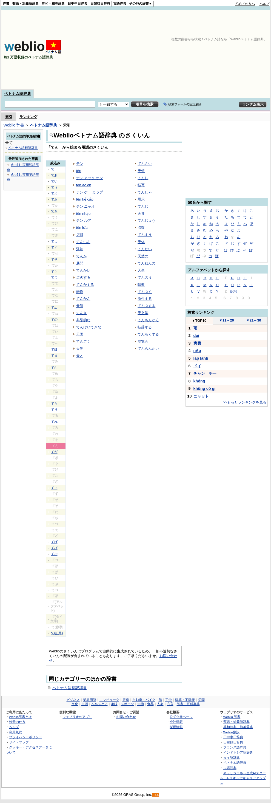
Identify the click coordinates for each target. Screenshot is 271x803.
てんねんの (146, 263)
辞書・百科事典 (188, 704)
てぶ (54, 554)
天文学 (143, 313)
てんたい (145, 249)
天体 (141, 242)
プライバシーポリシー (25, 737)
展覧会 (143, 341)
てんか (81, 256)
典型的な (83, 320)
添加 (79, 249)
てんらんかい (148, 348)
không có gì (204, 388)
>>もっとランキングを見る (244, 402)
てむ (54, 368)
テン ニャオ (85, 206)
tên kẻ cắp (84, 199)
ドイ (197, 366)
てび (54, 548)
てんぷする (146, 306)
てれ (54, 422)
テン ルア (84, 220)
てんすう (145, 235)
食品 (150, 704)
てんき (81, 313)
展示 (141, 199)
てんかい (83, 270)
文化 (75, 704)
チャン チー (204, 373)
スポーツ (127, 704)
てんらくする (148, 334)
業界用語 (89, 699)
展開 (79, 263)
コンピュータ (109, 699)
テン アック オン (89, 178)
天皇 (141, 270)
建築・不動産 (185, 699)
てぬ (54, 307)
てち (54, 272)
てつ (54, 277)
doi (196, 335)
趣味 (114, 704)
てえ (54, 193)
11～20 (226, 320)
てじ (54, 488)
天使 (141, 171)
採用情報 (176, 727)
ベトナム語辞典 (17, 93)
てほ (54, 349)
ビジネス (73, 699)
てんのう (145, 277)
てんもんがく (148, 320)
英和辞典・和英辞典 (238, 727)
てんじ (143, 206)
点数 (141, 228)
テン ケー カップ (89, 192)
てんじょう (146, 220)
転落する (145, 327)
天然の (143, 256)
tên (78, 171)
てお (54, 199)
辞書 (6, 3)
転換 (79, 292)
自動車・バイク (143, 699)
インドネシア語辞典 (238, 752)
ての (54, 320)
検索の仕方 (17, 721)
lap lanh (200, 358)
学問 (201, 699)
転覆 (141, 285)
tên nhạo (83, 214)
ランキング (28, 117)
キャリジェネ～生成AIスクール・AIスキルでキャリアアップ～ (243, 778)
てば (54, 542)
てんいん (83, 242)
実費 (197, 343)
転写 (141, 185)
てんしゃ (145, 192)
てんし (143, 178)
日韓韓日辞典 (100, 3)
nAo (197, 350)
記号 (233, 291)
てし (54, 241)
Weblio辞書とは (20, 717)
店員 (79, 235)
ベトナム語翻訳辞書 (69, 688)
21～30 (253, 320)
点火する (83, 277)
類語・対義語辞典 (25, 3)
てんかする (85, 285)
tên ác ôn (83, 185)
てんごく (83, 341)
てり (54, 410)
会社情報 (176, 721)
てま (54, 355)
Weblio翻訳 (231, 732)
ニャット (201, 396)
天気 (79, 306)
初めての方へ (245, 4)
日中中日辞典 (77, 3)
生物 (140, 704)
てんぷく (145, 292)
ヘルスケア (99, 704)
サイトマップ (19, 742)
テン (79, 164)
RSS (155, 794)
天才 (79, 356)
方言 (170, 704)
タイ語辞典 (231, 757)
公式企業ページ (181, 717)
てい (54, 181)
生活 (84, 704)
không (199, 381)
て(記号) (57, 633)
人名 (160, 704)
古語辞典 (119, 3)
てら (54, 403)
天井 (141, 214)
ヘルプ (264, 4)
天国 (79, 334)
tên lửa (82, 228)
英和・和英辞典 (53, 3)
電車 (125, 699)
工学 (168, 699)
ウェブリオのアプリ (77, 717)
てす (54, 247)
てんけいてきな (88, 327)
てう (54, 187)
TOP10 (199, 321)
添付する (145, 299)
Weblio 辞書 (14, 125)
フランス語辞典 (234, 747)
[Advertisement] (198, 49)
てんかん (83, 299)
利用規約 (15, 732)
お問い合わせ (126, 717)
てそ (54, 259)
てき (54, 211)
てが (54, 452)
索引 (8, 117)
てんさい (145, 164)
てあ (54, 175)
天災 (79, 348)
